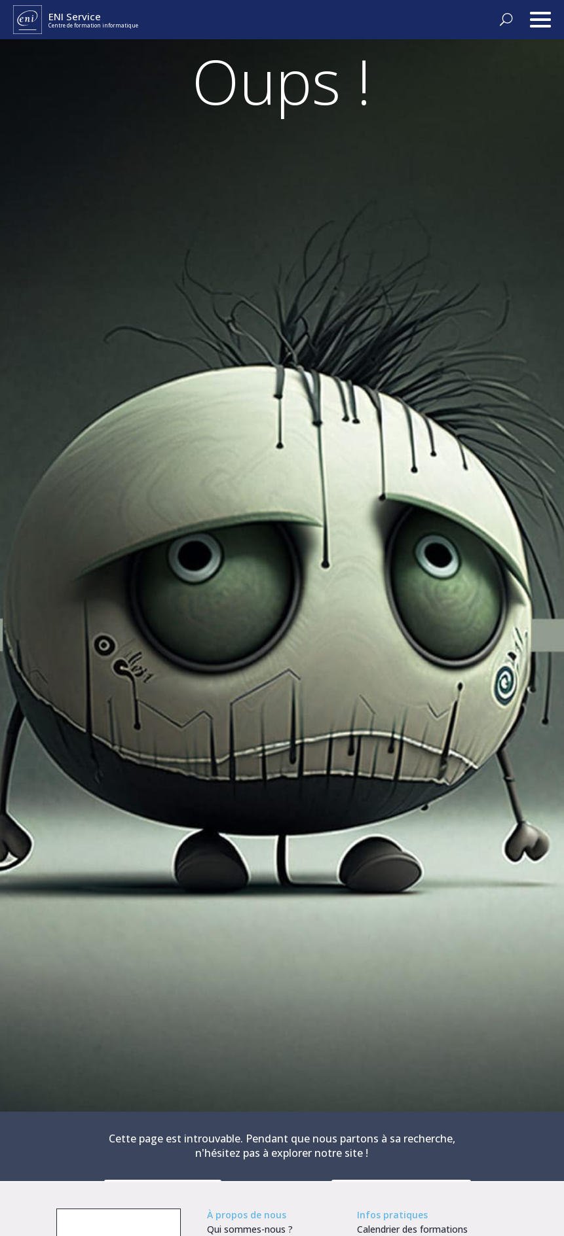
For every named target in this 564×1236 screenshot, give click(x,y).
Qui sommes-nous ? (250, 1229)
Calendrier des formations (412, 1229)
